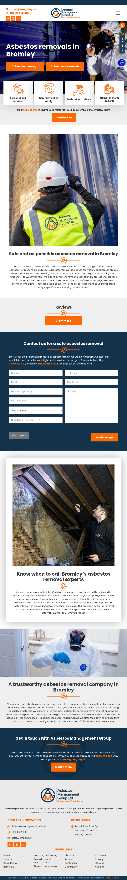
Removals (8, 866)
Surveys (7, 859)
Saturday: (80, 830)
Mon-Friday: (81, 826)
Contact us (64, 117)
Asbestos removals (64, 66)
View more (63, 321)
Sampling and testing (45, 855)
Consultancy (10, 863)
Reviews (69, 859)
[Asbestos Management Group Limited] (65, 13)
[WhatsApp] (18, 18)
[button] (119, 13)
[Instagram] (13, 18)
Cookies (99, 863)
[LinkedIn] (8, 18)
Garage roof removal (45, 866)
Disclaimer (101, 855)
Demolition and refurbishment (42, 861)
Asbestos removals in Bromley (42, 50)
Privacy (99, 859)
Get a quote (71, 866)
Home (6, 855)
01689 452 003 (17, 13)
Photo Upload (19, 435)
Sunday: (79, 834)
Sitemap (99, 866)
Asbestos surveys (25, 66)
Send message (104, 437)
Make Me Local (112, 877)
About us (69, 855)
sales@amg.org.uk (21, 9)
